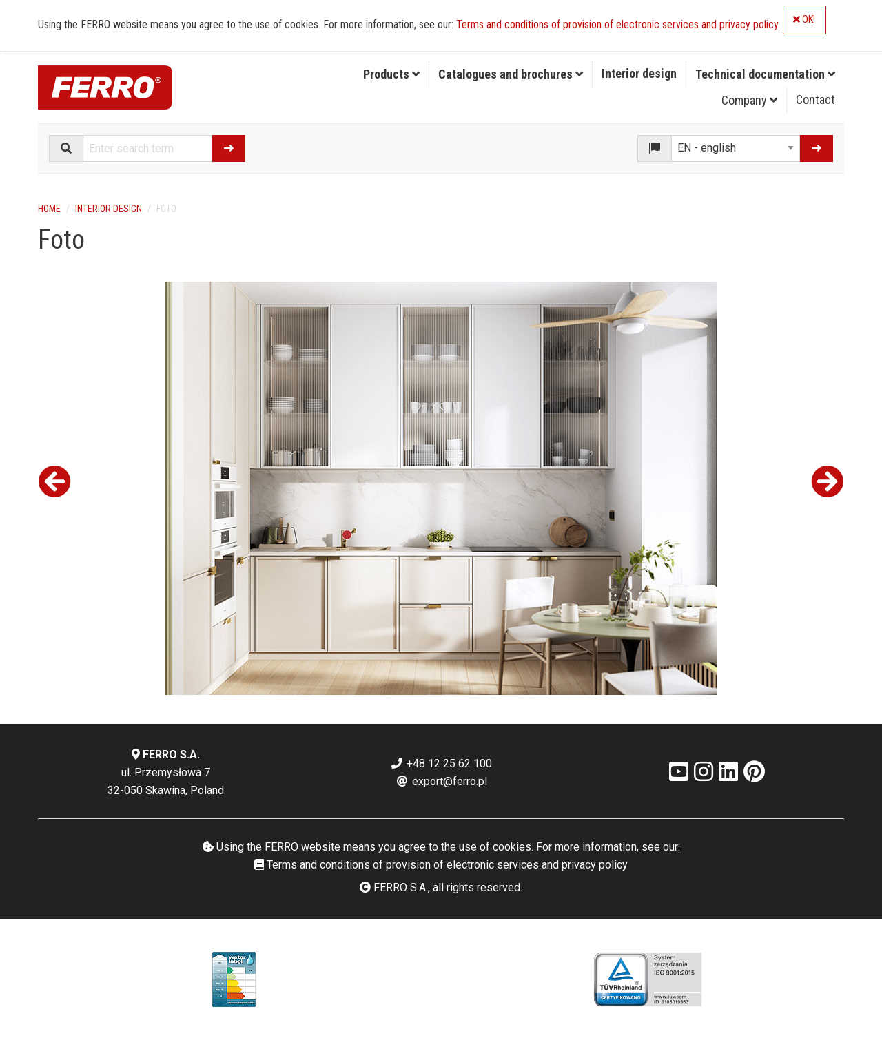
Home (49, 208)
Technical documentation (765, 74)
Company (749, 100)
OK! (804, 19)
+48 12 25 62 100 (441, 763)
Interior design (639, 73)
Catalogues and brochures (510, 74)
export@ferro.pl (441, 781)
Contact (815, 99)
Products (391, 74)
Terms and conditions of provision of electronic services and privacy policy (617, 24)
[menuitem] (391, 74)
